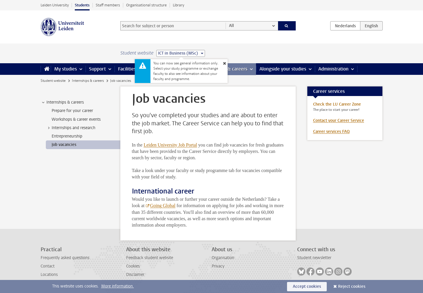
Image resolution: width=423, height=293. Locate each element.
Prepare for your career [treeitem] (72, 110)
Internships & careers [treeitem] (62, 102)
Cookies (133, 266)
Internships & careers (88, 80)
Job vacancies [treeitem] (64, 144)
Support (97, 69)
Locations (49, 274)
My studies (65, 69)
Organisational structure (146, 5)
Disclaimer (135, 274)
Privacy (218, 266)
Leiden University (55, 5)
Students (82, 5)
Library (178, 5)
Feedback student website (149, 258)
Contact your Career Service (338, 120)
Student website (53, 80)
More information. (117, 286)
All (231, 25)
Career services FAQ (331, 131)
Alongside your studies (282, 69)
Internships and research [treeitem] (70, 128)
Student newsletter (314, 258)
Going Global (163, 205)
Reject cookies (351, 286)
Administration (333, 69)
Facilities (127, 69)
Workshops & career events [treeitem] (76, 119)
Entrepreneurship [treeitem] (67, 136)
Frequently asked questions (65, 258)
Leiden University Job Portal (170, 144)
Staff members (108, 5)
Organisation (223, 258)
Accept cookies (307, 286)
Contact (48, 266)
